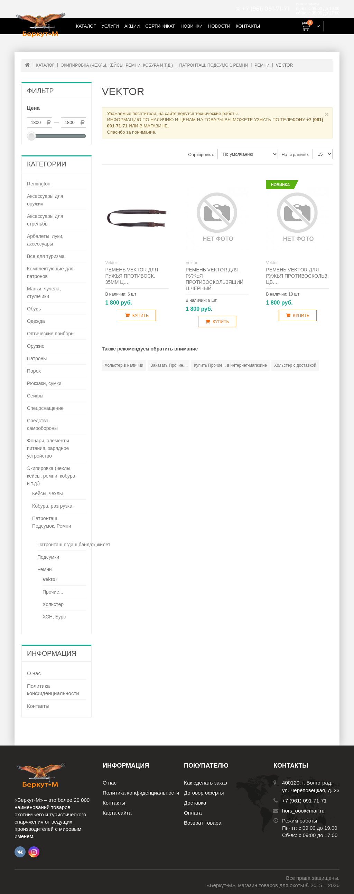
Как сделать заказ (205, 783)
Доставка (195, 803)
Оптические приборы (50, 333)
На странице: (295, 154)
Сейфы (35, 395)
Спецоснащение (45, 408)
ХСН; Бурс (54, 616)
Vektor (50, 579)
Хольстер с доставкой (295, 365)
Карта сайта (117, 813)
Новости (219, 26)
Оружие (36, 346)
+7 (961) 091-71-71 (265, 9)
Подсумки (48, 557)
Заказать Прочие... (168, 365)
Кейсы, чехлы (47, 493)
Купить (137, 315)
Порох (34, 371)
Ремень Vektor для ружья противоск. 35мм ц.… (131, 276)
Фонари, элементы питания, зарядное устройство (48, 448)
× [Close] (327, 114)
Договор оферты (204, 793)
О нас (34, 673)
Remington (38, 183)
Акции (132, 26)
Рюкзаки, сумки (44, 383)
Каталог (86, 26)
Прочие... (53, 592)
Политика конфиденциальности (53, 689)
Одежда (36, 321)
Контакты (248, 26)
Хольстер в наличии (124, 365)
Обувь (34, 308)
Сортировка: (201, 154)
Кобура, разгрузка (52, 506)
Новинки (191, 26)
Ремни (44, 569)
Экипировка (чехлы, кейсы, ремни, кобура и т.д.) (51, 475)
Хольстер (53, 604)
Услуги (110, 26)
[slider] (31, 136)
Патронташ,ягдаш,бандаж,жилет (73, 544)
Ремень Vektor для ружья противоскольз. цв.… (297, 276)
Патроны (37, 358)
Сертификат (160, 26)
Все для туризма (46, 256)
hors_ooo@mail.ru (303, 811)
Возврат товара (202, 823)
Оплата (193, 813)
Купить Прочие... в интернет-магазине (230, 365)
